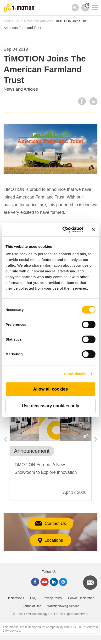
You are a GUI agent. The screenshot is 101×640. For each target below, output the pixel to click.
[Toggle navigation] (92, 1)
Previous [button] (5, 439)
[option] (50, 449)
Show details (75, 374)
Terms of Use (32, 606)
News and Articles (37, 21)
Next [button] (95, 439)
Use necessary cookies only (50, 405)
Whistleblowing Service (63, 606)
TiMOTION (12, 21)
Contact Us (50, 523)
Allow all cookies (50, 389)
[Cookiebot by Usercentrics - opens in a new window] (63, 229)
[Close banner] (93, 229)
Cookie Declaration (81, 598)
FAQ (33, 598)
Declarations (15, 598)
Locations (50, 540)
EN (75, 8)
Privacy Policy (52, 598)
